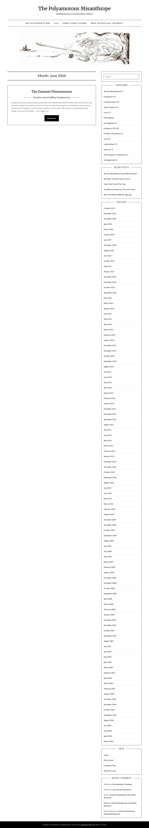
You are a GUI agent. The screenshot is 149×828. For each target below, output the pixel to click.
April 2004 (108, 736)
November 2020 (110, 219)
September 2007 (110, 636)
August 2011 (109, 425)
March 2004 (108, 741)
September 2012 (110, 361)
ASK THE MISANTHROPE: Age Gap (117, 195)
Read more (51, 118)
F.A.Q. (56, 23)
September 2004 (110, 715)
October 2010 (109, 472)
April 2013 (108, 324)
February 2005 (109, 689)
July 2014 (107, 314)
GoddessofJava (64, 97)
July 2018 (107, 256)
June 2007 (108, 652)
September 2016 (110, 293)
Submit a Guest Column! (75, 23)
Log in (106, 755)
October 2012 (109, 356)
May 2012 (108, 382)
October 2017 (109, 261)
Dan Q (106, 803)
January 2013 (109, 340)
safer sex (107, 149)
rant (105, 139)
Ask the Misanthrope (112, 91)
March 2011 (108, 446)
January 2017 (109, 271)
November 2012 (110, 351)
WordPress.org (110, 771)
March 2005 (108, 683)
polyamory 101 (109, 128)
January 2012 (109, 403)
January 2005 (109, 694)
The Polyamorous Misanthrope (75, 8)
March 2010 (108, 504)
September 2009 (110, 535)
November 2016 (110, 282)
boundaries (108, 97)
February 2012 (109, 398)
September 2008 (110, 594)
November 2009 (110, 525)
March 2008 (108, 604)
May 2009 (108, 557)
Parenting (108, 118)
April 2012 (108, 388)
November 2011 (110, 414)
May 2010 (108, 498)
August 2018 (109, 250)
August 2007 (109, 641)
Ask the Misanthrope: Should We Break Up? (120, 174)
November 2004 (110, 704)
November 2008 (110, 583)
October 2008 (109, 588)
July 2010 (107, 488)
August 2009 (109, 541)
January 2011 (109, 456)
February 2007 (109, 673)
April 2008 (108, 599)
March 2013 (108, 330)
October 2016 (109, 287)
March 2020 (108, 229)
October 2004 (109, 710)
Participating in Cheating (122, 784)
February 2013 (109, 335)
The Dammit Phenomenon (51, 91)
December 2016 (110, 277)
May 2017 (108, 266)
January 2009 (109, 572)
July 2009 (107, 546)
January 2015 (109, 308)
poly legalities (109, 123)
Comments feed (110, 765)
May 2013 (108, 319)
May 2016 (108, 298)
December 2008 (110, 578)
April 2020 (108, 224)
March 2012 (108, 393)
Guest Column (109, 107)
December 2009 (110, 520)
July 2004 (107, 725)
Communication (110, 102)
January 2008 (109, 615)
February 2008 (109, 609)
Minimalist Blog (86, 825)
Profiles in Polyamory (112, 134)
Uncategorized (109, 160)
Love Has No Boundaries (121, 790)
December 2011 (110, 409)
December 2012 (110, 345)
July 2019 (107, 240)
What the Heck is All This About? (107, 23)
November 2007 (110, 625)
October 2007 (109, 631)
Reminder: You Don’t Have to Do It (117, 179)
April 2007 (108, 662)
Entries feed (108, 760)
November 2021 (110, 213)
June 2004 (108, 731)
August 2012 (109, 367)
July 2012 (107, 372)
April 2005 (108, 678)
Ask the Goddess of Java (37, 23)
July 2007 (107, 646)
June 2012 (108, 377)
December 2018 (110, 245)
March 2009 (108, 562)
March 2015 (108, 303)
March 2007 (108, 667)
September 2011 (110, 419)
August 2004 (109, 720)
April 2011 (108, 440)
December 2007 (110, 620)
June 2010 (108, 493)
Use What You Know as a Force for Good (119, 189)
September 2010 (110, 477)
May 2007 (108, 657)
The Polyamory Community (114, 155)
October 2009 (109, 530)
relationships (109, 144)
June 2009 (108, 551)
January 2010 (109, 514)
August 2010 (109, 483)
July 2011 (107, 430)
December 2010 (110, 462)
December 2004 (110, 699)
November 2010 (110, 467)
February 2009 (109, 567)
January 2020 (109, 234)
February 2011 (109, 451)
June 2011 (108, 435)
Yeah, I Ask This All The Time (115, 184)
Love (106, 112)
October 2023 (109, 208)
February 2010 (109, 509)
